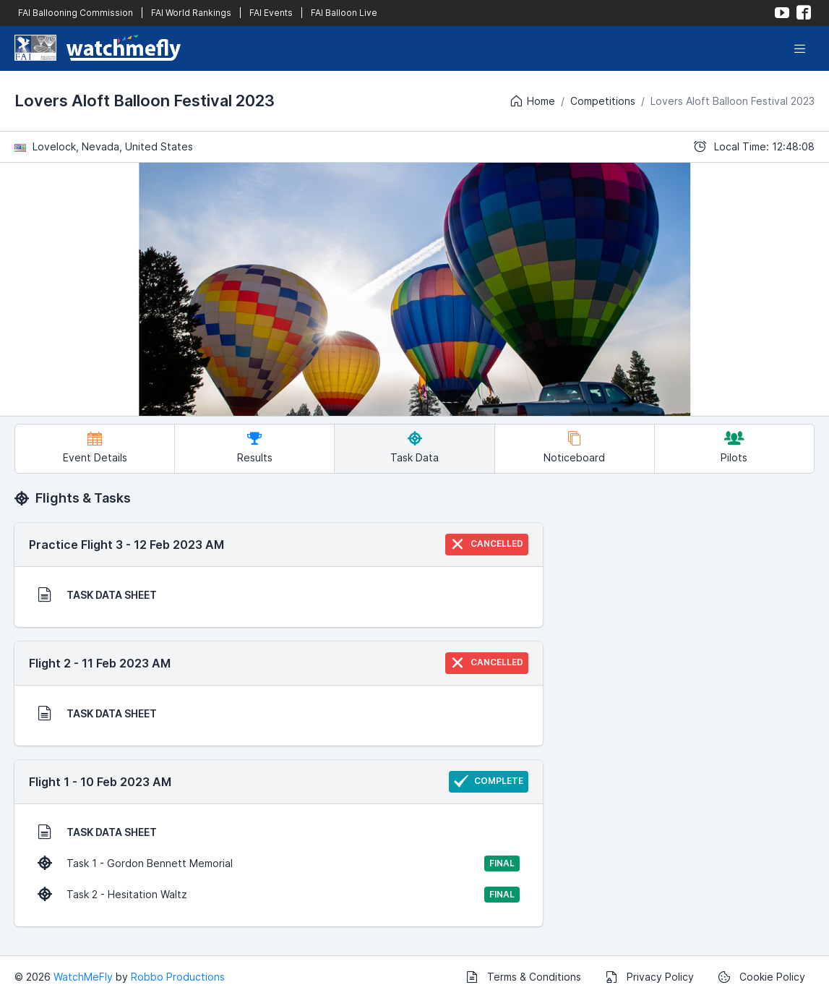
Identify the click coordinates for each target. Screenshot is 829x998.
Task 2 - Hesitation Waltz (279, 895)
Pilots (734, 447)
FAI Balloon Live (344, 12)
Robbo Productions (178, 977)
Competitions (602, 101)
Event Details (95, 447)
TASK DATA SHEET (97, 594)
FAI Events (271, 12)
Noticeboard (574, 447)
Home (532, 101)
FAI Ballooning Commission (75, 12)
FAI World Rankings (191, 12)
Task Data (414, 447)
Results (254, 447)
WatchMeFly (83, 977)
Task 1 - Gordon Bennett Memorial (279, 863)
